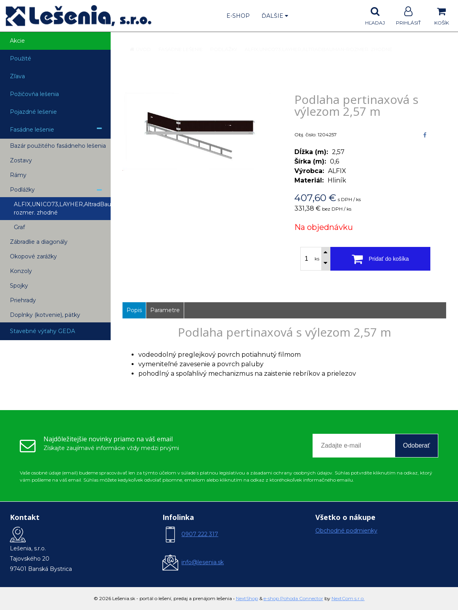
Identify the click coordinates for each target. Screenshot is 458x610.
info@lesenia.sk (202, 562)
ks (317, 259)
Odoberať (416, 445)
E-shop (238, 15)
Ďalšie (275, 15)
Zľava (17, 76)
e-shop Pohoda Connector (293, 598)
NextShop (247, 598)
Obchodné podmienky (346, 530)
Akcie (17, 40)
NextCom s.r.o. (348, 598)
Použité (20, 58)
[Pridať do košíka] (380, 259)
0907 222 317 (199, 534)
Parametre (165, 310)
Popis (134, 310)
